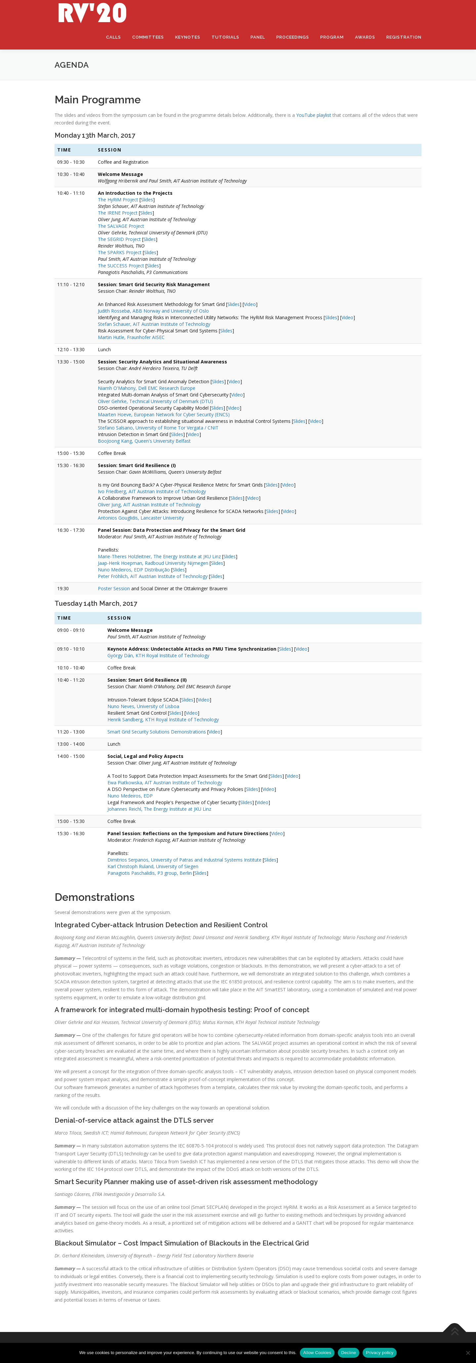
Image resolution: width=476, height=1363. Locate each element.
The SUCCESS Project (121, 265)
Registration (403, 37)
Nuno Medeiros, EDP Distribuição (134, 569)
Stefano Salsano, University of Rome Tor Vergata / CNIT (158, 428)
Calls (113, 37)
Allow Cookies (317, 1352)
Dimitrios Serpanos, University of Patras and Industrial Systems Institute (184, 860)
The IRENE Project (118, 213)
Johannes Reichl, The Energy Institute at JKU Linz (159, 809)
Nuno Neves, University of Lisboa (143, 706)
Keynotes (187, 37)
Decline (348, 1352)
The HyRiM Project (118, 199)
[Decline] (467, 1352)
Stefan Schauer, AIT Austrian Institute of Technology (154, 324)
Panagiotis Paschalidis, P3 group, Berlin (149, 873)
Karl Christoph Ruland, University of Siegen (152, 866)
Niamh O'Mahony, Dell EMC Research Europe (146, 388)
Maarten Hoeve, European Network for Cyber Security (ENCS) (164, 414)
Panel (258, 37)
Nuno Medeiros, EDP (130, 796)
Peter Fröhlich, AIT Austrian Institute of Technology (153, 576)
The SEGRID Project (119, 239)
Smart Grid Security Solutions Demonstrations (156, 732)
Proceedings (292, 37)
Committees (148, 37)
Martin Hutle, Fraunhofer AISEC (131, 337)
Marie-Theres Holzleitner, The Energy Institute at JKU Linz (159, 556)
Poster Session (114, 588)
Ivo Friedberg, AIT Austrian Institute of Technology (152, 491)
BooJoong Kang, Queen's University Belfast (144, 441)
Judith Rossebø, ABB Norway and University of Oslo (153, 311)
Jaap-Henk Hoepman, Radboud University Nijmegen (153, 563)
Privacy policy (379, 1352)
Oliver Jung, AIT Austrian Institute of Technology (149, 504)
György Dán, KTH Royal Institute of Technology (158, 655)
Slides (147, 199)
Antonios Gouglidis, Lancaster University (141, 518)
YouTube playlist (313, 115)
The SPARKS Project (119, 252)
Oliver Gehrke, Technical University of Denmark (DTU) (155, 401)
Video (250, 304)
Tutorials (225, 37)
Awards (365, 37)
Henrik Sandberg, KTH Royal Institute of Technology (163, 719)
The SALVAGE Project (121, 226)
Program (332, 37)
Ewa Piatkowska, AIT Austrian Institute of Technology (164, 782)
